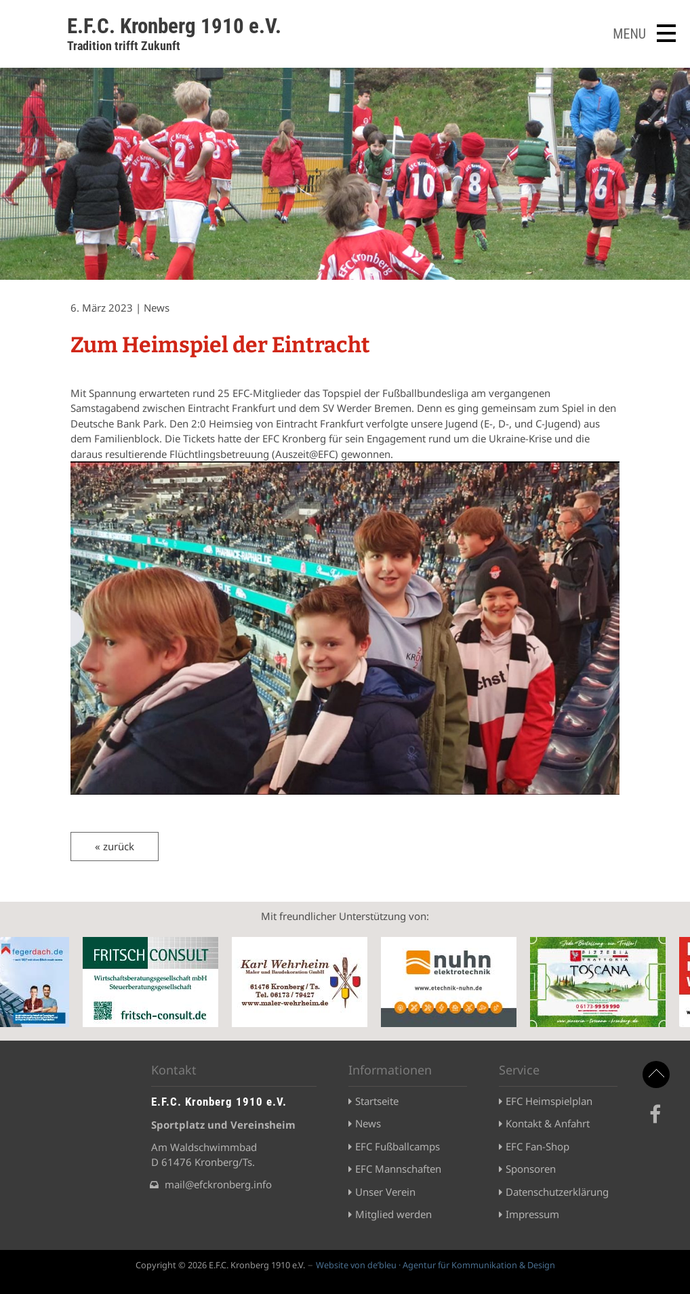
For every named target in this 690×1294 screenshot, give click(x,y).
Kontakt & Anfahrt (548, 1123)
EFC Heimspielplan (549, 1101)
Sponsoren (531, 1168)
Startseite (377, 1101)
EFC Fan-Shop (537, 1146)
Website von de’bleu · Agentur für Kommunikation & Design (435, 1265)
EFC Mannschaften (398, 1168)
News (368, 1123)
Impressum (532, 1214)
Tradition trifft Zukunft (123, 46)
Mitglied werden (393, 1214)
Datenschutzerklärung (557, 1191)
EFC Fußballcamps (397, 1146)
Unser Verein (385, 1191)
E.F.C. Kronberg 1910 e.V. (174, 26)
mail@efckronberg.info (218, 1184)
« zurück (114, 846)
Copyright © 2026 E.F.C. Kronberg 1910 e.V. (220, 1265)
